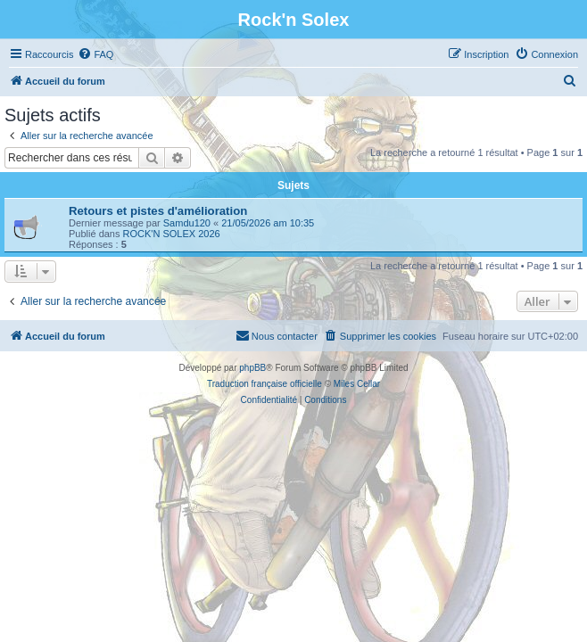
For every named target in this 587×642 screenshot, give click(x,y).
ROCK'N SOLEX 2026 (171, 233)
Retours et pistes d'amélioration (158, 211)
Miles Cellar (357, 384)
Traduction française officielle (264, 384)
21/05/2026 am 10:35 (267, 223)
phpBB (252, 368)
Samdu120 (187, 223)
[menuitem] (95, 54)
